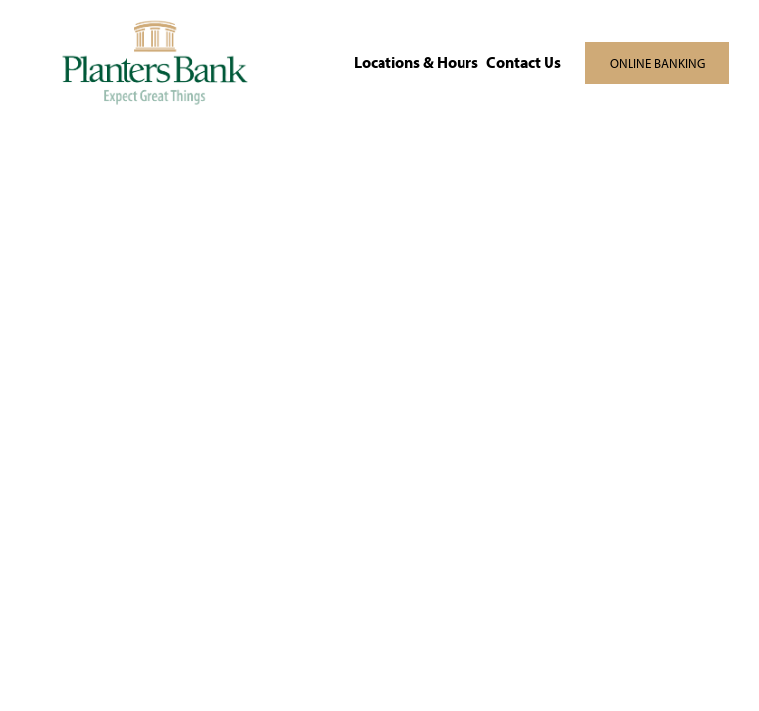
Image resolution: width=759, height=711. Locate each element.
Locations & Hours (416, 62)
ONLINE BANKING (657, 63)
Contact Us (523, 62)
